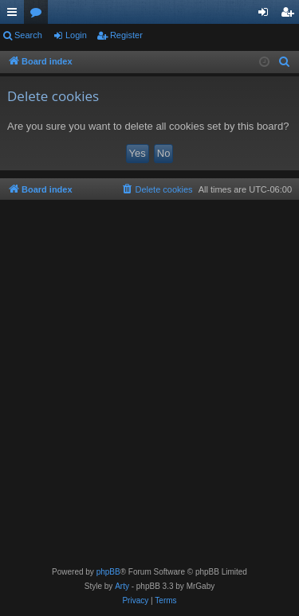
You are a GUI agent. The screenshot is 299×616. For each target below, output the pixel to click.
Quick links (15, 15)
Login (76, 35)
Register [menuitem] (290, 15)
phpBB (108, 571)
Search (28, 35)
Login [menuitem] (266, 15)
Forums (39, 15)
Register (126, 35)
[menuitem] (284, 62)
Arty (122, 586)
